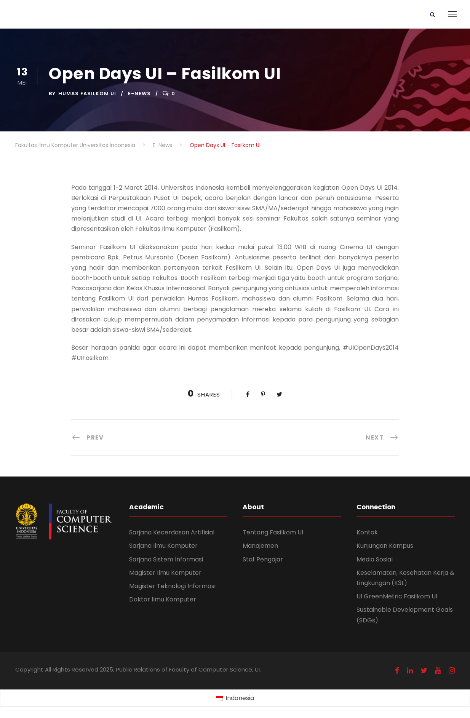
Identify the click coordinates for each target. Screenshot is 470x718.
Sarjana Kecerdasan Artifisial (171, 532)
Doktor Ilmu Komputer (162, 599)
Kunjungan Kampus (384, 545)
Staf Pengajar (263, 559)
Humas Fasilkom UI (87, 93)
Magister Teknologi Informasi (172, 586)
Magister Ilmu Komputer (165, 572)
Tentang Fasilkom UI (273, 532)
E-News (139, 93)
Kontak (367, 532)
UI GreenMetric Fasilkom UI (396, 596)
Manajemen (260, 545)
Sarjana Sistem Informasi (166, 559)
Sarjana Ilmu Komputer (163, 545)
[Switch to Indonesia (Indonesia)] (234, 698)
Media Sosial (374, 559)
